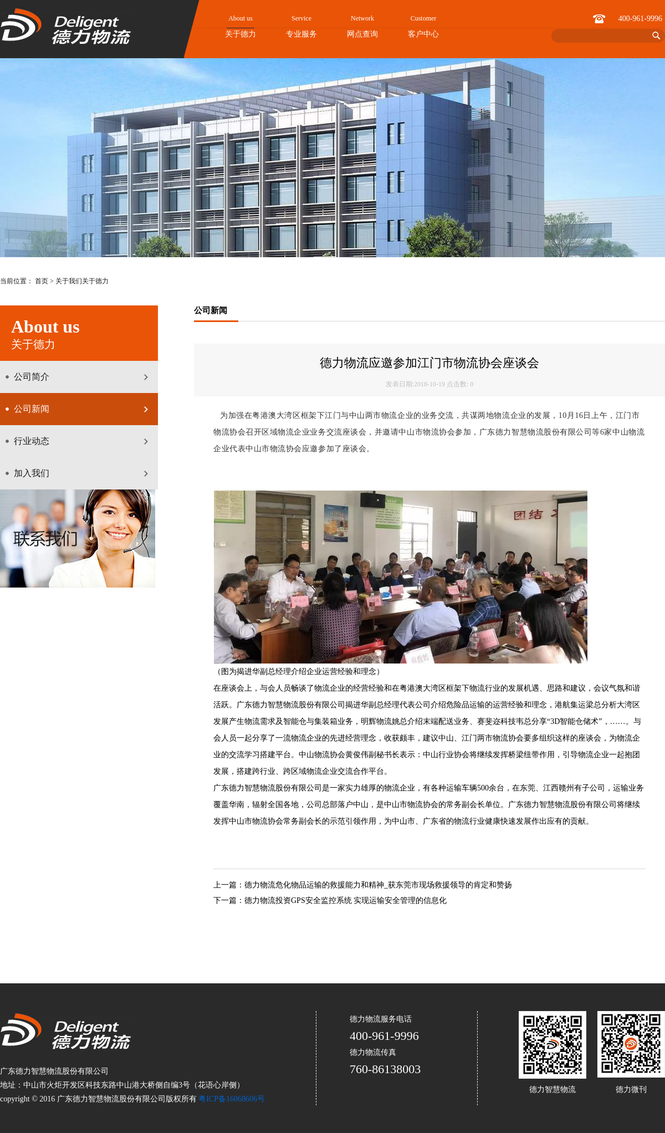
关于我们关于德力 (82, 281)
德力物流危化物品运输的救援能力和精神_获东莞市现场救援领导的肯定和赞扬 (378, 885)
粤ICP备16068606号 (231, 1099)
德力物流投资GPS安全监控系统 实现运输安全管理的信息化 (345, 900)
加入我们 (31, 473)
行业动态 (31, 441)
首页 (41, 281)
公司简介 (31, 376)
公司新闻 (31, 409)
